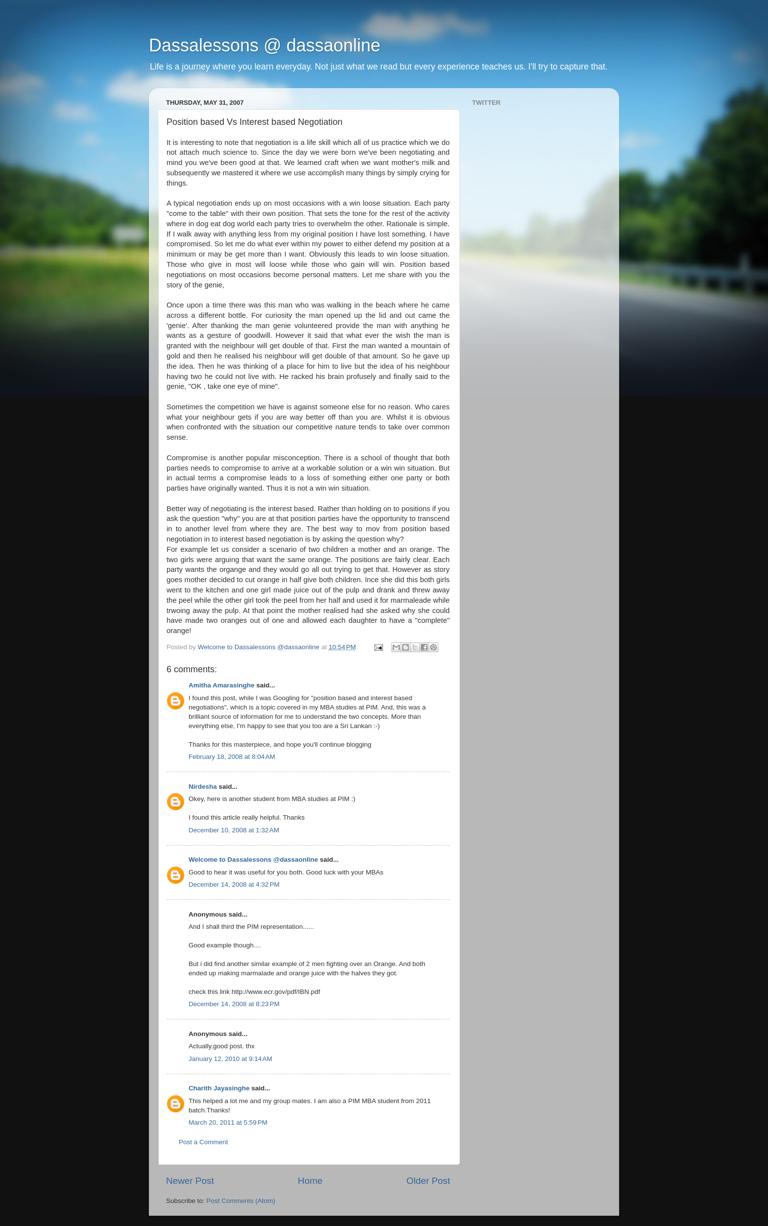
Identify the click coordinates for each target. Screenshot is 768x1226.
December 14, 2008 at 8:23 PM (234, 1004)
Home (310, 1181)
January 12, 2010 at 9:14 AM (230, 1058)
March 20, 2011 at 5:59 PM (228, 1122)
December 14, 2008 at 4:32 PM (234, 884)
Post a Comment (203, 1142)
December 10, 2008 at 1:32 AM (234, 830)
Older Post (428, 1181)
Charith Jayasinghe (219, 1088)
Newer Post (190, 1181)
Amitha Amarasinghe (222, 685)
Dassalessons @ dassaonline (265, 45)
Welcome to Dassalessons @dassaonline (253, 859)
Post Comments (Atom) (241, 1200)
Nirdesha (203, 786)
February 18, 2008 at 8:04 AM (232, 756)
